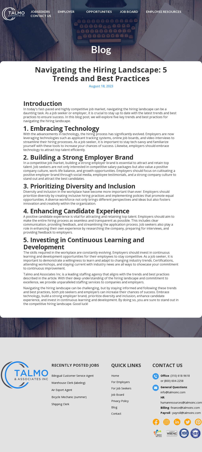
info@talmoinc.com (173, 392)
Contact (116, 413)
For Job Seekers (121, 388)
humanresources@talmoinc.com (181, 402)
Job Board (117, 394)
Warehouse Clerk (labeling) (68, 383)
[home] (13, 14)
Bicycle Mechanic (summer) (69, 397)
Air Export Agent (61, 390)
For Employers (120, 382)
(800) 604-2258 (173, 381)
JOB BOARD (129, 11)
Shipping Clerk (60, 404)
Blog (114, 407)
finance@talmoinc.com (185, 408)
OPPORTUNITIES (99, 11)
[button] (66, 12)
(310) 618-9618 (180, 376)
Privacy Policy (120, 401)
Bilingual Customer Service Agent (72, 376)
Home (115, 376)
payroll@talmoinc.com (186, 413)
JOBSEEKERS (40, 11)
